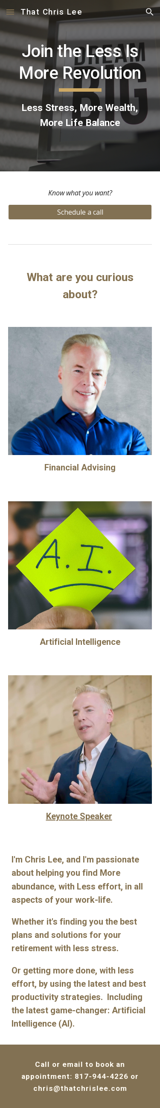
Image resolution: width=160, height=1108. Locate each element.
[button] (10, 12)
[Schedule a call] (80, 212)
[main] (80, 85)
